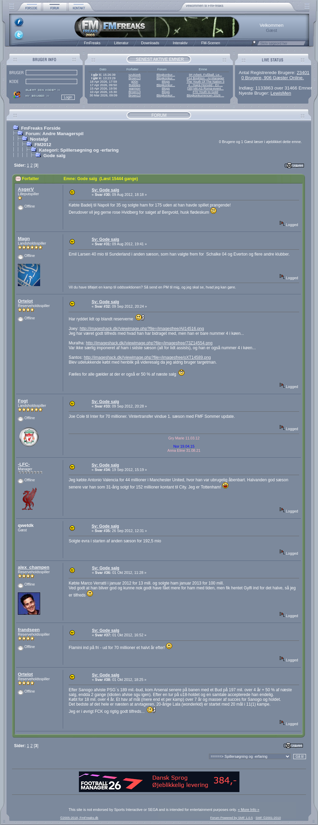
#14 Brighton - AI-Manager (205, 78)
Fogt (23, 400)
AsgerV (26, 189)
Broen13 (135, 78)
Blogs (165, 81)
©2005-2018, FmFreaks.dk (79, 818)
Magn (24, 238)
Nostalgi (39, 139)
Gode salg (54, 155)
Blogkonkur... (165, 74)
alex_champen (33, 567)
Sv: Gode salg (105, 190)
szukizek (134, 74)
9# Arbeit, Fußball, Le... (205, 74)
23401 (303, 72)
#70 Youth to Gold (205, 92)
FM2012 (42, 144)
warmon (134, 88)
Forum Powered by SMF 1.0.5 (231, 818)
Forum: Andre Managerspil (54, 133)
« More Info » (248, 810)
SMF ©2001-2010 (268, 818)
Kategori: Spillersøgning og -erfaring (79, 150)
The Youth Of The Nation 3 (205, 81)
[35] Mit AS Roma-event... (205, 88)
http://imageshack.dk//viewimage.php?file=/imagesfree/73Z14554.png (149, 343)
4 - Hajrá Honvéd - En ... (205, 85)
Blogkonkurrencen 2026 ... (205, 95)
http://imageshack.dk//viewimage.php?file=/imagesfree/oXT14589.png (147, 357)
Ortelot (25, 301)
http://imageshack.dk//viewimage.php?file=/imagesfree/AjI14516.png (142, 328)
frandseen (29, 629)
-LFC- (24, 464)
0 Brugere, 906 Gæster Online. (272, 77)
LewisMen (281, 93)
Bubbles (134, 85)
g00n (134, 81)
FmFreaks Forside (40, 128)
